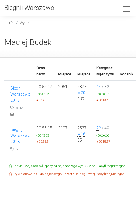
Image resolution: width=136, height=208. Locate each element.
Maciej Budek (28, 42)
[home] (11, 23)
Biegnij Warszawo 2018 (20, 135)
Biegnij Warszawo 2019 (20, 94)
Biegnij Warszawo (29, 7)
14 (98, 86)
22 (98, 128)
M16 (81, 134)
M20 (81, 92)
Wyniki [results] (25, 23)
